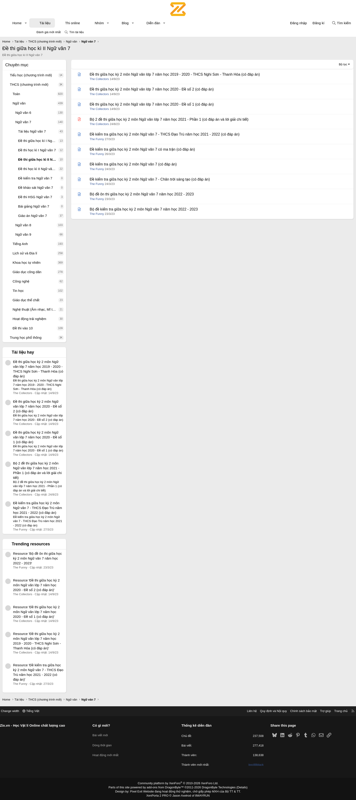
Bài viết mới (116, 733)
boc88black (239, 765)
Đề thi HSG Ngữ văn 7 (64, 197)
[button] (55, 23)
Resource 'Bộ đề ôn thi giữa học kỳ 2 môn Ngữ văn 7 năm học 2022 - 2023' (66, 558)
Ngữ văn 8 (52, 225)
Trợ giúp (292, 711)
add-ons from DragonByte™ (166, 787)
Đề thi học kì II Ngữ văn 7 (66, 169)
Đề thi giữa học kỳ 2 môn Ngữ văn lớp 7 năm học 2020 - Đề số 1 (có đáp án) (66, 437)
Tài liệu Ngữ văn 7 (61, 131)
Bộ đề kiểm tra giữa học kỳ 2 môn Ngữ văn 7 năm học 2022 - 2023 (173, 209)
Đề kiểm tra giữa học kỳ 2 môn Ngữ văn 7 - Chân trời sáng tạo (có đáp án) (179, 179)
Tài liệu (74, 23)
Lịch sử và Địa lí (54, 253)
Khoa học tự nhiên (56, 262)
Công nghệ (50, 281)
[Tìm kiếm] (312, 23)
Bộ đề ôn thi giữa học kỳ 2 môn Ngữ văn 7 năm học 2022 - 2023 (171, 194)
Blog (154, 23)
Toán (45, 94)
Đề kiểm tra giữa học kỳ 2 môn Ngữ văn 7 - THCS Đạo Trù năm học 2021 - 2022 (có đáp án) (66, 508)
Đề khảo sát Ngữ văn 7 (64, 187)
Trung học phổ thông (55, 337)
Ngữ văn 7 (52, 122)
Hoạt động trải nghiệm (59, 319)
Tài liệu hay (52, 352)
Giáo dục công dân (56, 272)
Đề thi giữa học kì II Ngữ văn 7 (67, 159)
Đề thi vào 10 (52, 328)
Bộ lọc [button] (314, 64)
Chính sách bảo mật (270, 711)
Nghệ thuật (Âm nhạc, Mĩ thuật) (65, 309)
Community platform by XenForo (178, 783)
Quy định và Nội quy (240, 711)
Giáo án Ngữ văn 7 (61, 216)
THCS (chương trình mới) (58, 84)
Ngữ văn (48, 103)
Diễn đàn (182, 23)
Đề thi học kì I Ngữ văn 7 (66, 150)
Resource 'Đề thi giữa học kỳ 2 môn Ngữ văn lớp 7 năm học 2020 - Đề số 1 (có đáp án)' (65, 612)
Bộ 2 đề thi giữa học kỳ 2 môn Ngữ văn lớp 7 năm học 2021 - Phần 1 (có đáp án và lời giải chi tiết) (198, 119)
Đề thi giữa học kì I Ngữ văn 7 (67, 141)
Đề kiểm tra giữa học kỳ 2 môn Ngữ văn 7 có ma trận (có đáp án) (171, 149)
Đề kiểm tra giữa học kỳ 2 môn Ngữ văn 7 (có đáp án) (162, 164)
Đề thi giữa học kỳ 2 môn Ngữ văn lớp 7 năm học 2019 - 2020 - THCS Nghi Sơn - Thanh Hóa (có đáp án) (204, 74)
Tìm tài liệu (76, 32)
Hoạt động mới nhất (122, 749)
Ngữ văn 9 (52, 234)
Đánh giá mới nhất (49, 32)
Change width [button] (43, 711)
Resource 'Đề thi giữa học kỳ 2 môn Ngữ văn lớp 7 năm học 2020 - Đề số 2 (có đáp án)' (65, 585)
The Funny (126, 139)
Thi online (101, 23)
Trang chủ (308, 711)
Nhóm (128, 23)
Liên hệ (219, 711)
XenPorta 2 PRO (159, 794)
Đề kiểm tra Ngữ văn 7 (64, 178)
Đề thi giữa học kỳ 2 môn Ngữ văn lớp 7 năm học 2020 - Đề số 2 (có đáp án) (66, 406)
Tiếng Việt (63, 711)
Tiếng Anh (49, 244)
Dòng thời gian (118, 741)
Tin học (47, 291)
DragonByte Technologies (215, 787)
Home (46, 23)
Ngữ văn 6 (52, 113)
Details (237, 787)
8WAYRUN (200, 794)
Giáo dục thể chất (55, 300)
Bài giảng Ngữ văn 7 (62, 206)
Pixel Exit (139, 790)
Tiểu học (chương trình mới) (60, 75)
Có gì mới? (118, 725)
